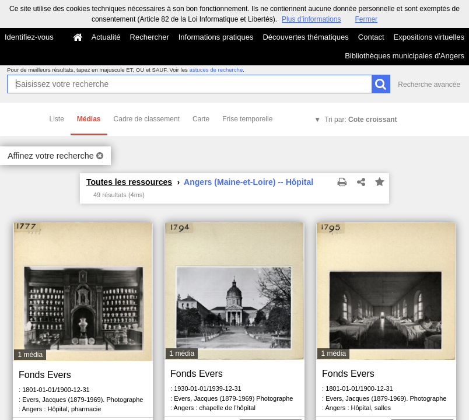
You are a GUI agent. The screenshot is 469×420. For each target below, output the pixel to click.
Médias (89, 119)
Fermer (366, 19)
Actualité (106, 37)
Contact (371, 37)
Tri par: (360, 120)
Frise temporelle (247, 119)
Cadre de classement (147, 119)
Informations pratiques (216, 37)
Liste (57, 119)
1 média (30, 355)
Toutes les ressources (129, 182)
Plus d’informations (311, 19)
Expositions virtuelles (429, 37)
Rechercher (149, 37)
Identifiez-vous (29, 37)
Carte (200, 119)
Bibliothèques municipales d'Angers (404, 55)
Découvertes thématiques (305, 37)
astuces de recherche (216, 69)
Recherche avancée (429, 84)
